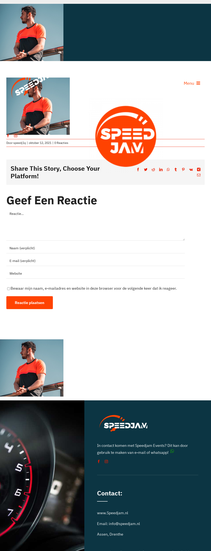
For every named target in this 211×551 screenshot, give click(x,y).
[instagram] (15, 135)
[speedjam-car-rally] (33, 69)
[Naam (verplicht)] (95, 248)
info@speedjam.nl (124, 523)
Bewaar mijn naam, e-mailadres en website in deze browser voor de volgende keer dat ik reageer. (94, 288)
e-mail (140, 452)
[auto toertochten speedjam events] (126, 100)
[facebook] (8, 135)
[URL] (95, 273)
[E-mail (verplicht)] (95, 260)
